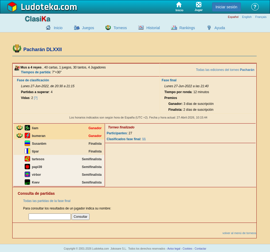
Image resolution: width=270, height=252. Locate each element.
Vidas (25, 98)
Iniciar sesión (226, 7)
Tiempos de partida (35, 72)
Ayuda (219, 28)
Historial (153, 28)
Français (261, 17)
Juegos (88, 28)
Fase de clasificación (33, 80)
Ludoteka (39, 7)
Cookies (187, 248)
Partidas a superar (35, 92)
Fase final (169, 80)
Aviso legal (173, 248)
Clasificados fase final (123, 139)
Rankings (187, 28)
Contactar (200, 248)
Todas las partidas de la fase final (47, 201)
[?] (35, 98)
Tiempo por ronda (177, 92)
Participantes (117, 133)
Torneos (120, 28)
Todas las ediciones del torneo (225, 70)
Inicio (58, 28)
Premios (170, 98)
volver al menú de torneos (239, 233)
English (247, 17)
